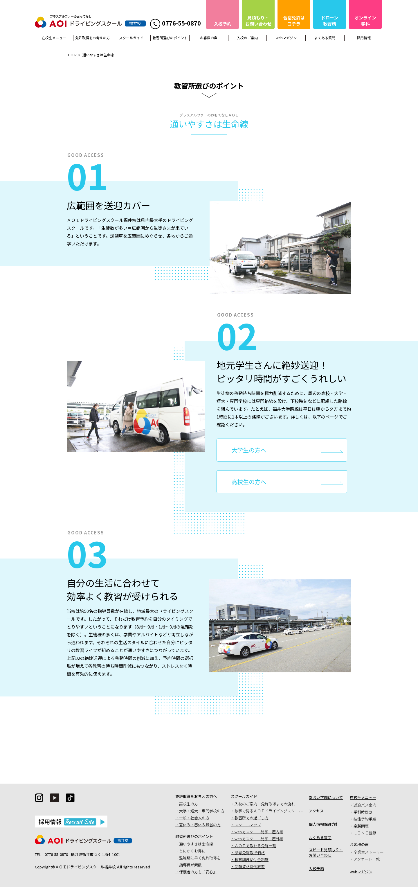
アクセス (316, 811)
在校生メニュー (54, 37)
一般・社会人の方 (194, 817)
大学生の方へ (248, 450)
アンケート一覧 (367, 859)
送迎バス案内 (365, 805)
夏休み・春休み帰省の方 (200, 824)
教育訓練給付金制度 (252, 859)
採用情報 (364, 37)
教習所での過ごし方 (252, 817)
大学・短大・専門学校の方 (201, 811)
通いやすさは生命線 (196, 844)
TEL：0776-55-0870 (51, 854)
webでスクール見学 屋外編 (259, 838)
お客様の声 (208, 37)
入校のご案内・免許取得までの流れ (265, 804)
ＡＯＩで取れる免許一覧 (255, 845)
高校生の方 (188, 804)
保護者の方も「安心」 (198, 872)
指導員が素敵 (190, 865)
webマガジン (286, 37)
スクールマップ (248, 824)
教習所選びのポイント (170, 37)
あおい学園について (326, 797)
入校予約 (316, 868)
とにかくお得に (192, 851)
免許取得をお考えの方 (92, 37)
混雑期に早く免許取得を (200, 858)
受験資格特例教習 (250, 866)
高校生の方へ (248, 481)
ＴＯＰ (72, 54)
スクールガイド (131, 37)
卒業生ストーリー (369, 852)
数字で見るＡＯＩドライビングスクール (268, 811)
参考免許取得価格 (250, 852)
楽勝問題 (361, 826)
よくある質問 (324, 37)
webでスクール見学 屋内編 (259, 831)
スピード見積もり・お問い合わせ (326, 852)
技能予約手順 (365, 819)
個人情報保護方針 (324, 824)
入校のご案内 (247, 37)
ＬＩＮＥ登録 (365, 833)
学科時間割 (363, 812)
